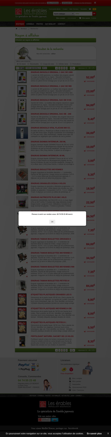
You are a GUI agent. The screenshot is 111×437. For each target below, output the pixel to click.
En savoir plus (94, 433)
